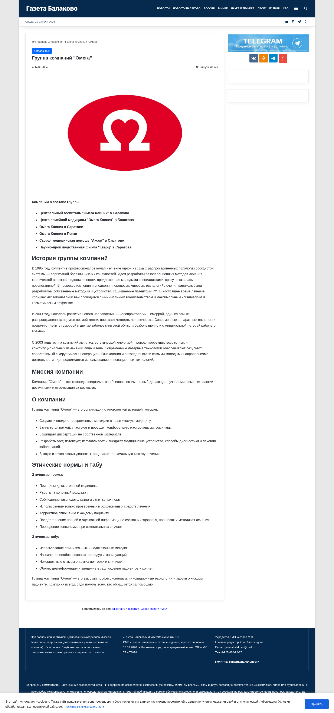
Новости (163, 8)
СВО (285, 8)
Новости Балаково (186, 8)
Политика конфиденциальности (87, 707)
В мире (222, 8)
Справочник (55, 41)
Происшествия (268, 8)
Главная (39, 41)
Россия (209, 8)
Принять (316, 704)
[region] (167, 703)
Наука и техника (242, 8)
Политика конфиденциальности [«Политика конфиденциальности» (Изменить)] (237, 661)
